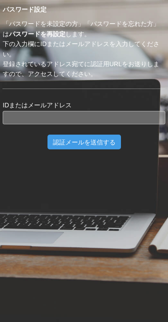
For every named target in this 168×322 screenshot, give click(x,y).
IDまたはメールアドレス (37, 105)
